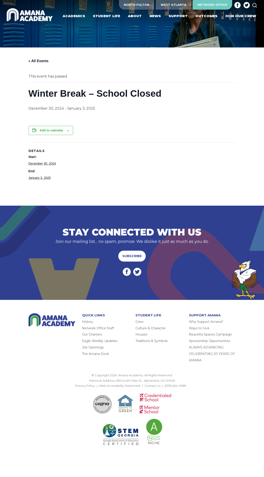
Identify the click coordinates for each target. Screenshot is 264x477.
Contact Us (153, 385)
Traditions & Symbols (151, 341)
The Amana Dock (95, 354)
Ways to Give (199, 328)
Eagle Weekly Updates (99, 341)
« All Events (39, 61)
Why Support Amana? (206, 322)
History (87, 322)
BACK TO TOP (132, 391)
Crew (139, 322)
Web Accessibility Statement (120, 385)
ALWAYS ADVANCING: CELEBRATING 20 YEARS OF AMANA (212, 353)
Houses (141, 334)
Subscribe (132, 256)
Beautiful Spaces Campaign (210, 334)
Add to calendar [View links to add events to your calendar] (51, 130)
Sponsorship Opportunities (209, 341)
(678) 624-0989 (175, 385)
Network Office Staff (98, 328)
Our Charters (92, 334)
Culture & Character (150, 328)
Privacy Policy (85, 385)
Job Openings (93, 347)
